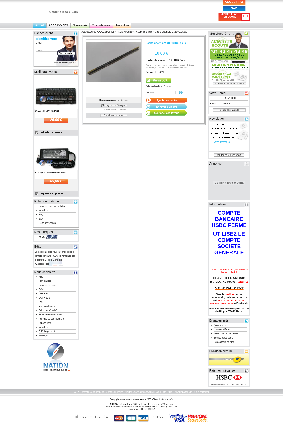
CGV (41, 289)
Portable (129, 32)
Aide (41, 277)
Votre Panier (217, 93)
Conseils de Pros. (47, 285)
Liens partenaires (47, 223)
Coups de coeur (101, 25)
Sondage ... (44, 335)
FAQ (41, 214)
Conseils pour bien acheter (52, 206)
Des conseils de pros (224, 342)
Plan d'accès (45, 281)
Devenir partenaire (183, 392)
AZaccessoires (89, 32)
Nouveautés (80, 25)
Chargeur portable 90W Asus (50, 172)
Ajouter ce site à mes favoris (139, 392)
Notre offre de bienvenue (226, 333)
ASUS (42, 237)
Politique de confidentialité (51, 319)
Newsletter (44, 210)
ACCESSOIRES (58, 25)
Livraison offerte (222, 329)
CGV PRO (44, 293)
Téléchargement (47, 331)
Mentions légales (47, 306)
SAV (234, 8)
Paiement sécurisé (48, 310)
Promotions (122, 25)
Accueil (39, 25)
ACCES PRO (234, 2)
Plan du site (160, 392)
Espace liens (45, 323)
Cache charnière (144, 32)
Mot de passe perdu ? (65, 62)
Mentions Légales (114, 392)
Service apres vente (223, 338)
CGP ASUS (44, 298)
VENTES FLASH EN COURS (230, 15)
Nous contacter (201, 392)
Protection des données (50, 314)
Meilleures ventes (46, 71)
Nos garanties (221, 325)
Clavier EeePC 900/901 (47, 111)
